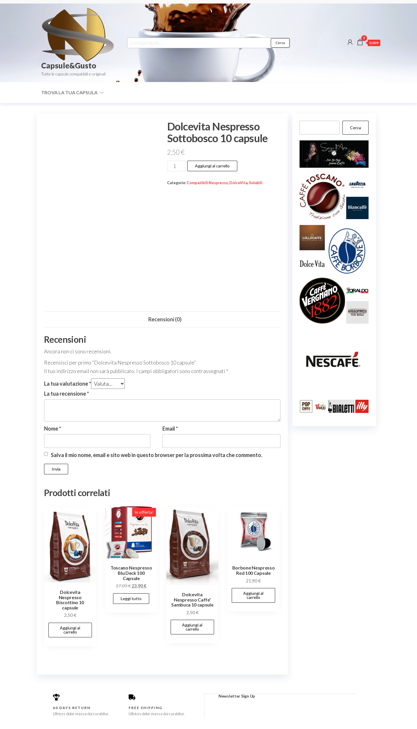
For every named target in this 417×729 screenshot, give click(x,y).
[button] (322, 196)
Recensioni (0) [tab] (164, 319)
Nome (52, 428)
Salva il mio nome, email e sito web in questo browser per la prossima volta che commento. (156, 455)
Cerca (280, 43)
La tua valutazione (67, 383)
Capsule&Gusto (68, 65)
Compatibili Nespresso (207, 183)
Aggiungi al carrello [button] (70, 629)
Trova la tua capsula (69, 92)
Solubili (256, 183)
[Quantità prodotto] (176, 166)
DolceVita (238, 183)
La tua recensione (66, 393)
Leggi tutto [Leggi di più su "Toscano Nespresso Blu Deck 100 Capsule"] (131, 598)
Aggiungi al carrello (212, 165)
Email (170, 428)
